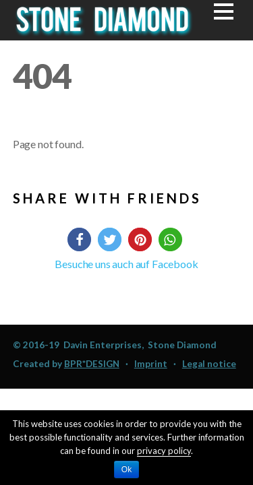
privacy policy (164, 450)
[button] (79, 239)
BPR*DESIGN (91, 363)
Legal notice (209, 363)
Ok (126, 469)
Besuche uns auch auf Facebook (126, 263)
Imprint (150, 363)
